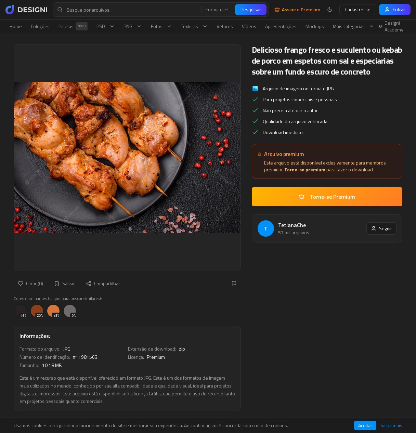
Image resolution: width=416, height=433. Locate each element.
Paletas (73, 26)
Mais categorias (353, 26)
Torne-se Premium (327, 197)
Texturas (194, 26)
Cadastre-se (357, 9)
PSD (105, 26)
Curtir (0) (30, 283)
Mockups (315, 26)
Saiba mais (391, 425)
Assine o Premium (297, 9)
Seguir (381, 228)
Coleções (40, 26)
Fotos (161, 26)
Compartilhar (103, 283)
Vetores (225, 26)
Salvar (64, 283)
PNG (133, 26)
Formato (217, 9)
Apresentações (281, 26)
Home (16, 26)
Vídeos (249, 26)
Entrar (395, 9)
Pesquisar (250, 9)
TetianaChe (292, 225)
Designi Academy (390, 26)
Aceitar (365, 425)
